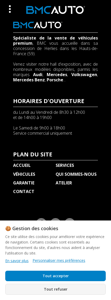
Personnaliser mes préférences (59, 260)
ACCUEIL (22, 165)
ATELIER (64, 182)
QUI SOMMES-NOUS (76, 174)
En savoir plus (17, 260)
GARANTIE (23, 182)
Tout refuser (55, 289)
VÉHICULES (24, 174)
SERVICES (65, 165)
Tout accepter (56, 275)
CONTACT (23, 191)
